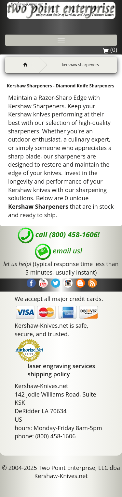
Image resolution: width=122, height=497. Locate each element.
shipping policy (49, 374)
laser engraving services (61, 366)
